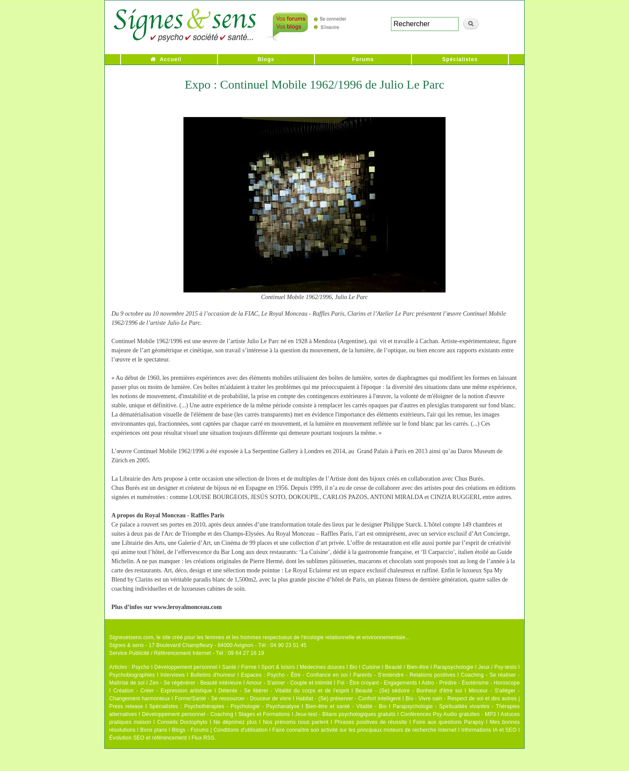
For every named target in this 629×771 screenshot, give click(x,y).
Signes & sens (126, 645)
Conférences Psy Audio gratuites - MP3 (448, 714)
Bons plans (153, 730)
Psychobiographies (132, 675)
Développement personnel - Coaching (187, 714)
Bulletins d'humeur (212, 675)
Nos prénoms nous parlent (295, 722)
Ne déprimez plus (235, 722)
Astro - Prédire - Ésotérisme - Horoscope (471, 683)
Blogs (266, 59)
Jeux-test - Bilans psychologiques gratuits (345, 714)
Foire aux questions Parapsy (448, 722)
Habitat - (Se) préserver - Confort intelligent (348, 698)
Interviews (172, 675)
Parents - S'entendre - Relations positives (404, 675)
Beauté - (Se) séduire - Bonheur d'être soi (409, 691)
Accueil (171, 59)
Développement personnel (186, 667)
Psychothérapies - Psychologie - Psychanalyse (242, 706)
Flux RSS (202, 738)
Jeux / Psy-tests (497, 667)
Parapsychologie (453, 667)
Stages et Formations (264, 714)
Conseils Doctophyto (182, 722)
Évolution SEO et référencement (148, 738)
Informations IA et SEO (489, 730)
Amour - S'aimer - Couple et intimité (289, 683)
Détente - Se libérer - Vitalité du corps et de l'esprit (283, 691)
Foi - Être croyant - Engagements (377, 683)
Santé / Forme (239, 667)
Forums (363, 59)
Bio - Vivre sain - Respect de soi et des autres (461, 698)
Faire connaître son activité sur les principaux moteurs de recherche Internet (364, 730)
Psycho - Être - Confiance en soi (307, 675)
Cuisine (371, 667)
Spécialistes (459, 59)
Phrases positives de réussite (371, 722)
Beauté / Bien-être (407, 667)
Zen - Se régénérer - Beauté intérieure (195, 683)
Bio (353, 667)
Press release (126, 706)
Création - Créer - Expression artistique (162, 691)
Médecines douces (322, 667)
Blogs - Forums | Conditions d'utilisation (220, 730)
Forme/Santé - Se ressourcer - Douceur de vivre (233, 698)
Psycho (141, 667)
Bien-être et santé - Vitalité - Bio (346, 706)
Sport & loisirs (278, 667)
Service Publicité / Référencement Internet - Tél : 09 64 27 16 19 (186, 653)
